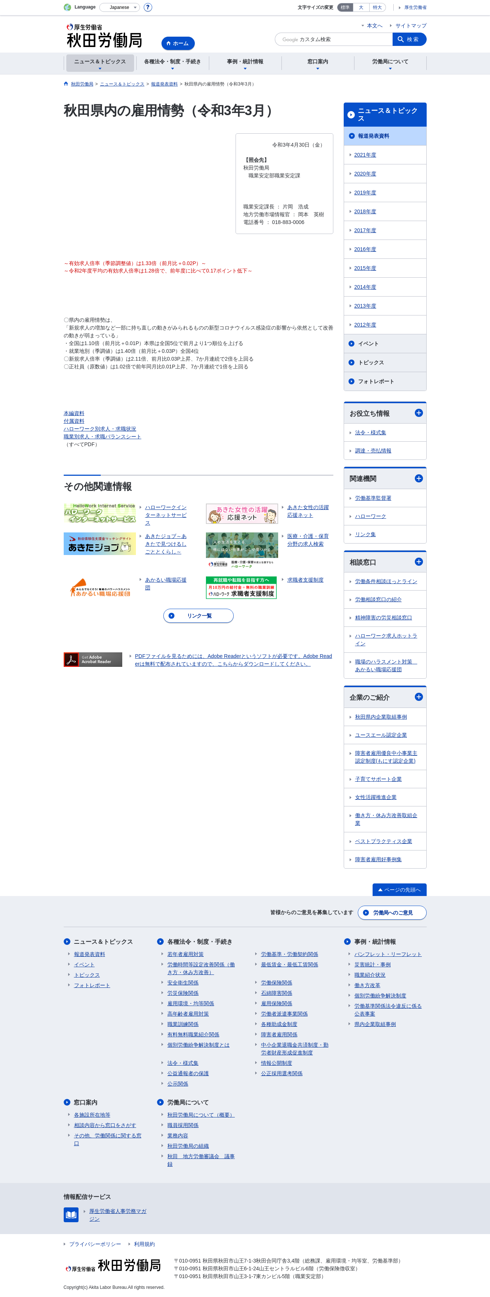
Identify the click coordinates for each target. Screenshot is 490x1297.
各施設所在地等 (92, 1115)
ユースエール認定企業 (381, 735)
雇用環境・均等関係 (190, 1003)
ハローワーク (370, 516)
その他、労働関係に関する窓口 (107, 1139)
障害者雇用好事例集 (378, 859)
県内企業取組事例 (375, 1024)
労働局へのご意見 (393, 913)
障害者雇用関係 (279, 1034)
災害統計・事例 (372, 964)
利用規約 (144, 1244)
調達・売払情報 (373, 451)
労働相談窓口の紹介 (378, 599)
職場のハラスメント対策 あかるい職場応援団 (386, 665)
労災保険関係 (183, 993)
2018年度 (365, 211)
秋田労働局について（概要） (201, 1115)
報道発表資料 (373, 136)
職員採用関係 (183, 1125)
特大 (377, 7)
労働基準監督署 (373, 498)
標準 (345, 7)
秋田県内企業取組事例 (381, 717)
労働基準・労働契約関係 (289, 954)
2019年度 (365, 192)
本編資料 (74, 413)
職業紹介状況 (370, 975)
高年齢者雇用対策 (188, 1014)
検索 (413, 39)
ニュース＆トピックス (388, 115)
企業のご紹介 (386, 697)
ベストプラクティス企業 (383, 841)
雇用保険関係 (276, 1003)
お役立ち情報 (386, 413)
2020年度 (365, 174)
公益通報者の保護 (188, 1073)
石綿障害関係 (276, 993)
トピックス (371, 362)
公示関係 (177, 1084)
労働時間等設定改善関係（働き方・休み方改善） (201, 968)
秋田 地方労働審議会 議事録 (201, 1160)
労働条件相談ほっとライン (386, 581)
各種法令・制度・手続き (200, 942)
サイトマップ (411, 25)
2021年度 (365, 155)
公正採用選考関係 (282, 1073)
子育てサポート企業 (378, 779)
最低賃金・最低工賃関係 (289, 964)
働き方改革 (367, 985)
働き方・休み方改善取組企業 (386, 819)
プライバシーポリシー (95, 1244)
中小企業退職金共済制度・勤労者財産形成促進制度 (295, 1049)
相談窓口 (386, 562)
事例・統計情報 (375, 942)
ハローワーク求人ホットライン (386, 639)
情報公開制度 (276, 1063)
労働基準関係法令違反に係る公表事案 (388, 1010)
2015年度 (365, 268)
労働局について (188, 1102)
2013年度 (365, 306)
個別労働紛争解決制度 (380, 996)
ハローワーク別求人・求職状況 (100, 429)
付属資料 (74, 421)
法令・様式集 (370, 432)
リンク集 (365, 534)
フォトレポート (376, 381)
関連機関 (386, 478)
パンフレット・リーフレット (388, 954)
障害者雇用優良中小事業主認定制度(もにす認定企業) (386, 757)
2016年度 (365, 249)
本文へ (375, 25)
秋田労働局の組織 (188, 1146)
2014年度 (365, 287)
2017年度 (365, 230)
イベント (368, 344)
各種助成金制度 (279, 1024)
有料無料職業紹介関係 (193, 1034)
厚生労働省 (415, 7)
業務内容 (177, 1136)
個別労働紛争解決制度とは (198, 1045)
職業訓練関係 (183, 1024)
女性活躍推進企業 (376, 797)
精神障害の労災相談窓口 (383, 618)
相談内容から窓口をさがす (105, 1125)
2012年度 (365, 325)
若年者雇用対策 (185, 954)
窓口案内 (86, 1102)
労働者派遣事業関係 (284, 1014)
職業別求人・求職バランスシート (102, 436)
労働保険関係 (276, 983)
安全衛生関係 (183, 983)
